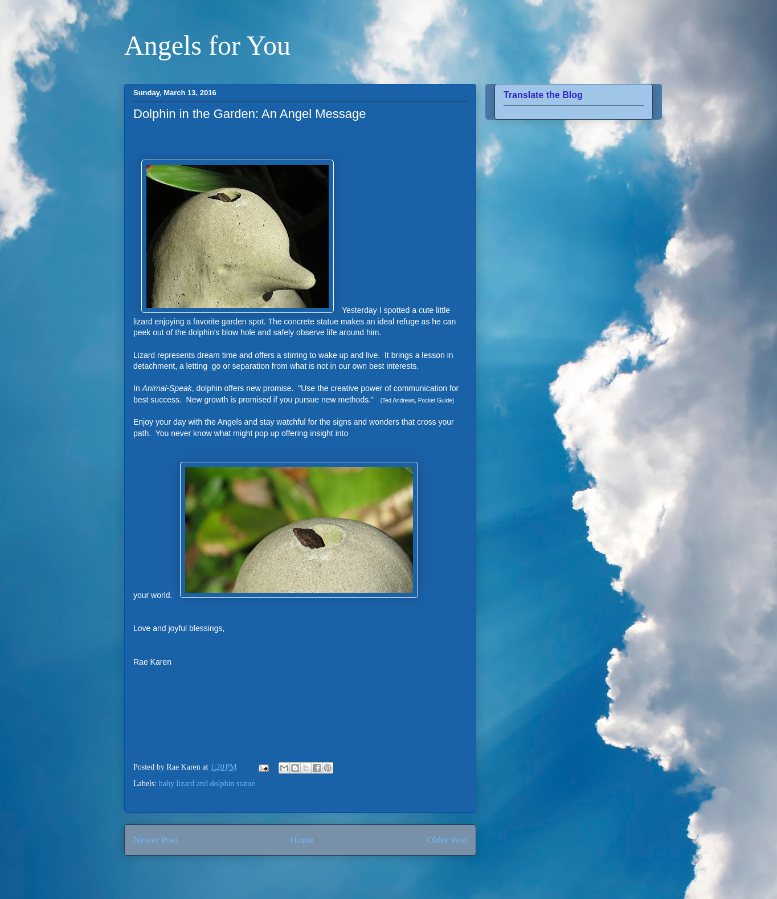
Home (302, 840)
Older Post (447, 840)
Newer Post (155, 840)
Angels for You (207, 45)
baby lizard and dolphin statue (207, 783)
